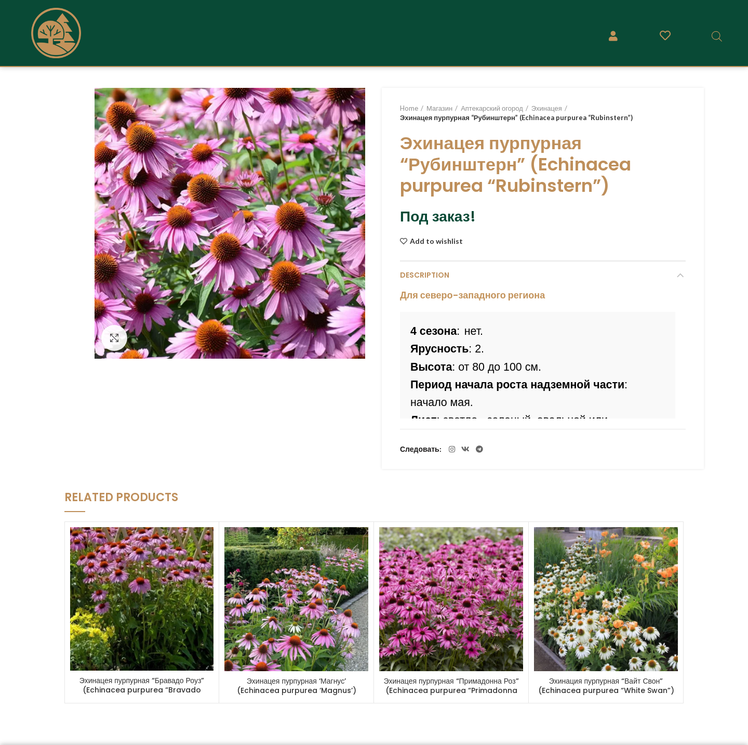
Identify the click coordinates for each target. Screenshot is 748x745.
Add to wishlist (436, 241)
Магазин (439, 108)
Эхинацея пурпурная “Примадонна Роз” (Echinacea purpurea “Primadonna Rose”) (450, 690)
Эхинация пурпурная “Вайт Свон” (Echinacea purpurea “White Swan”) (606, 685)
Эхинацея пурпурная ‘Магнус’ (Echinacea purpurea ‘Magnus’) (296, 685)
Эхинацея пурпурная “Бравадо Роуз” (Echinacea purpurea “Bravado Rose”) (142, 690)
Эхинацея (546, 108)
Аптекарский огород (492, 108)
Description (424, 275)
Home (409, 108)
